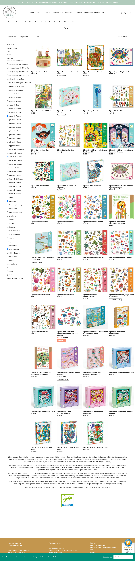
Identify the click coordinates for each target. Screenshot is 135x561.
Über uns (93, 538)
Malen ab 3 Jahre (15, 183)
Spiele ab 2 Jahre (15, 120)
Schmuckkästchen (15, 212)
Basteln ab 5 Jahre (15, 160)
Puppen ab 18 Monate (16, 86)
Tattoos (11, 223)
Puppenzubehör (14, 146)
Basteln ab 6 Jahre (15, 164)
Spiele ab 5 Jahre (15, 131)
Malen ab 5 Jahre (15, 190)
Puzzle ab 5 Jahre (15, 109)
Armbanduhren (14, 234)
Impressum (94, 550)
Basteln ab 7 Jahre (15, 168)
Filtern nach (10, 45)
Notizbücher (13, 264)
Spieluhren (12, 201)
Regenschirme (14, 242)
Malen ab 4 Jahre (15, 186)
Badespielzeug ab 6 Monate (19, 68)
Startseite (11, 22)
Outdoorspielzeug (15, 205)
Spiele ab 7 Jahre (15, 138)
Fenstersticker (14, 249)
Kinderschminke (14, 231)
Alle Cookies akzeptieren (123, 557)
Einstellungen (107, 557)
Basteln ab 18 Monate (16, 149)
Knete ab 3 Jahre (15, 175)
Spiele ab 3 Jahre (15, 123)
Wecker (11, 220)
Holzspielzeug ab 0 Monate (18, 64)
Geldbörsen (13, 246)
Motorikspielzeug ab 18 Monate (20, 83)
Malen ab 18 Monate (16, 179)
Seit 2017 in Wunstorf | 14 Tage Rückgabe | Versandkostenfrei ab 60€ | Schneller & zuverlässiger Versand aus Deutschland (67, 2)
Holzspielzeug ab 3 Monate (18, 72)
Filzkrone (12, 227)
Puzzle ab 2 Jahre (15, 98)
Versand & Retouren (97, 541)
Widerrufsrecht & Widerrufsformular (103, 543)
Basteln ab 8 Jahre (15, 172)
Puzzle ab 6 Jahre (15, 112)
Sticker (11, 197)
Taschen (12, 238)
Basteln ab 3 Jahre (15, 153)
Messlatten (13, 209)
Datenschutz (94, 552)
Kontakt (93, 547)
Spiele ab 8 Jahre (15, 142)
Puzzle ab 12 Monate (16, 90)
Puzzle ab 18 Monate (16, 94)
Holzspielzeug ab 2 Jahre (17, 79)
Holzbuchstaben (14, 253)
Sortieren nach (12, 37)
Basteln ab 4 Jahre (15, 157)
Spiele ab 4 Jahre (15, 127)
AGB (91, 545)
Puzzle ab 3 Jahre (15, 101)
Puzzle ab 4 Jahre (15, 105)
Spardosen (12, 216)
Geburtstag (13, 260)
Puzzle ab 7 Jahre (15, 116)
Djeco (18, 22)
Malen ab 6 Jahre (15, 194)
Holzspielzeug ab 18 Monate (19, 75)
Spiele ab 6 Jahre (15, 135)
